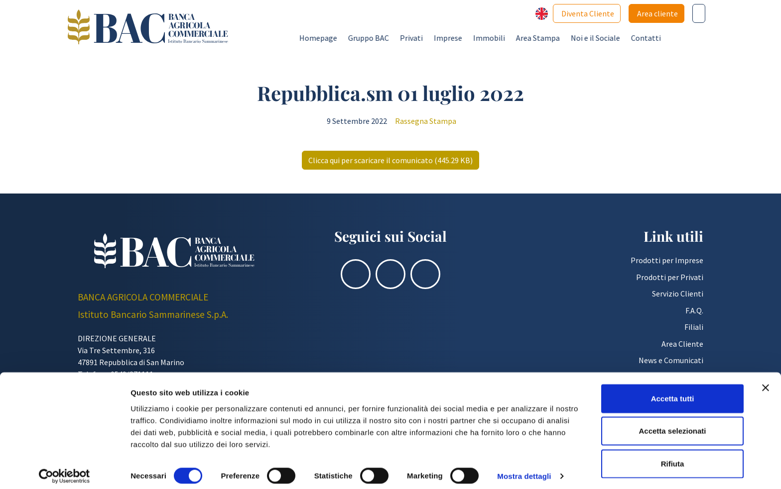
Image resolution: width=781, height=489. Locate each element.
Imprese (493, 38)
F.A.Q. (694, 310)
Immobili (534, 38)
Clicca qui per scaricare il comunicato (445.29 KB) (390, 160)
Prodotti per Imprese (667, 260)
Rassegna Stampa (425, 121)
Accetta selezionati (672, 424)
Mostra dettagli (524, 469)
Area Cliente (682, 344)
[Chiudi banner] (765, 380)
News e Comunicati (671, 360)
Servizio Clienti (677, 293)
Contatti (691, 38)
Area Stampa (583, 38)
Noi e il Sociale (640, 38)
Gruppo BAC (413, 38)
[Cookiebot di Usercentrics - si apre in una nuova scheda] (64, 469)
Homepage (364, 38)
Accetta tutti (672, 391)
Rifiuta (672, 456)
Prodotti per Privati (669, 277)
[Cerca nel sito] (698, 13)
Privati (456, 38)
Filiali (693, 327)
